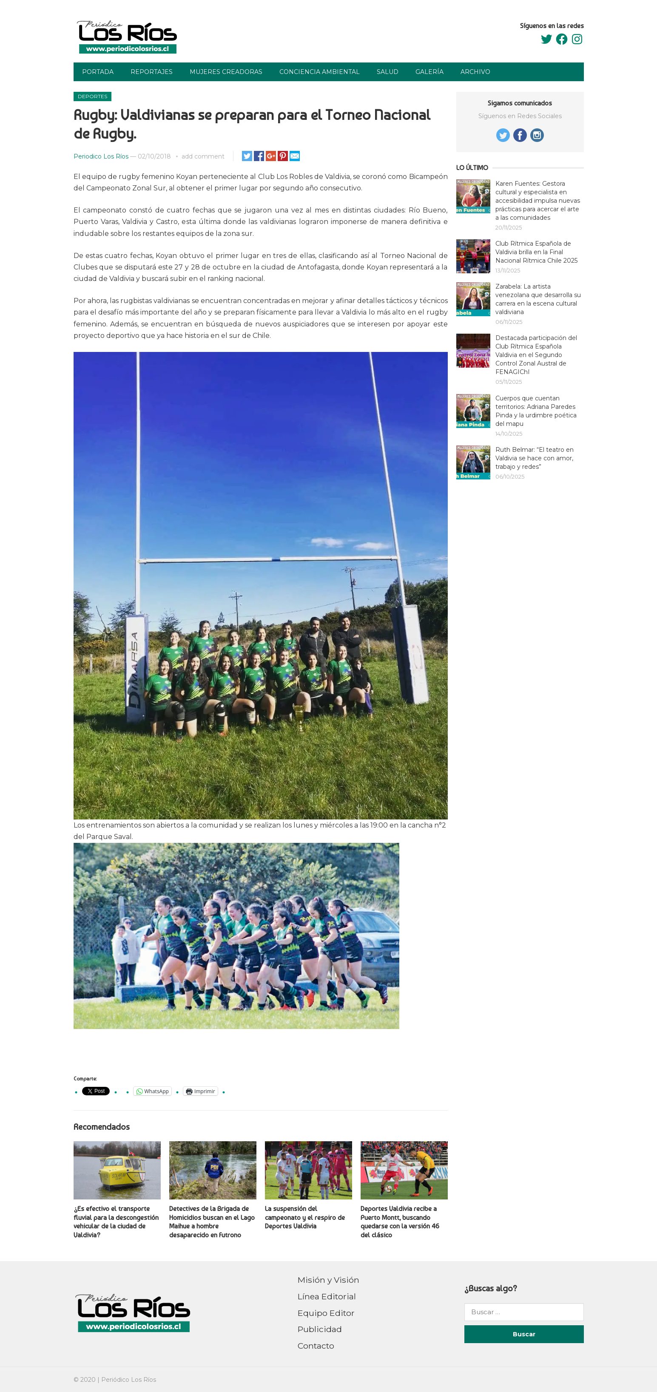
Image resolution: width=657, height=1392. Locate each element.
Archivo (475, 72)
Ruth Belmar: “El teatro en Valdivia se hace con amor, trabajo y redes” (534, 458)
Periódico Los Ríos (128, 1379)
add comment (203, 156)
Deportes (92, 96)
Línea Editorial (327, 1296)
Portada (98, 72)
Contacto (316, 1346)
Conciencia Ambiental (319, 72)
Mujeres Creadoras (226, 72)
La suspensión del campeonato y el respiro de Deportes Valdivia (305, 1217)
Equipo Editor (326, 1313)
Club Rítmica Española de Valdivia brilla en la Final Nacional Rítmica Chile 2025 (536, 252)
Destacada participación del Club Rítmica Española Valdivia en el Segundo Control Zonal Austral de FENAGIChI (536, 355)
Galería (429, 72)
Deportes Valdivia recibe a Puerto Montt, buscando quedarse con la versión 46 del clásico (400, 1222)
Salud (387, 72)
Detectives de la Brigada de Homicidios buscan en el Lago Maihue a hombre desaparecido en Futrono (212, 1222)
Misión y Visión (328, 1280)
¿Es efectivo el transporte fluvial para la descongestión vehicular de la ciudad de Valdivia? (116, 1222)
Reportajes (152, 72)
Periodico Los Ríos (101, 156)
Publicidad (320, 1329)
